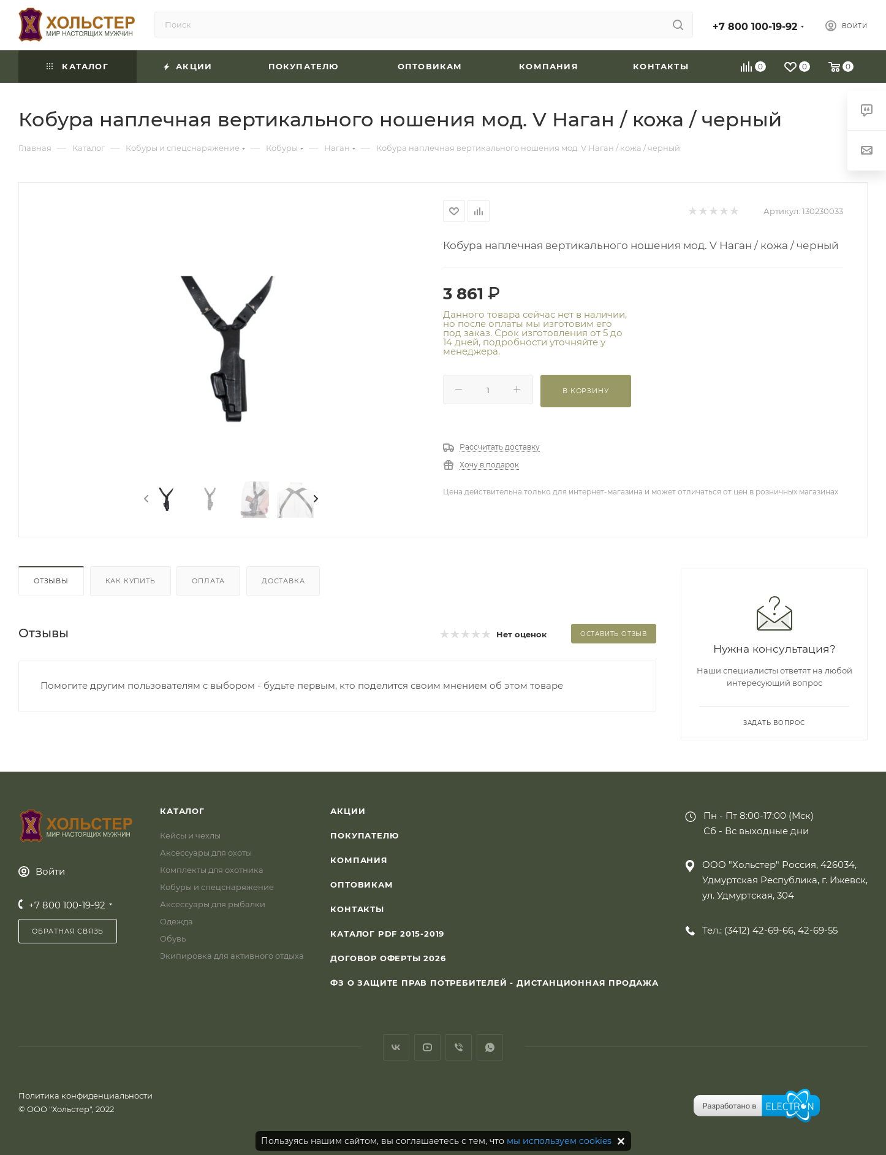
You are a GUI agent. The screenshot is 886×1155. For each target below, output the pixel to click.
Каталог (182, 811)
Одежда (176, 921)
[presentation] (145, 499)
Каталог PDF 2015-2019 (387, 933)
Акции (347, 811)
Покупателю (364, 835)
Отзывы (51, 581)
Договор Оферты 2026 (387, 958)
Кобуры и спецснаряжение (217, 887)
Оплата (208, 581)
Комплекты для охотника (211, 870)
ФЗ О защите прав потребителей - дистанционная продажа (494, 983)
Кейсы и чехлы (190, 835)
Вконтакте (396, 1047)
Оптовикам (361, 884)
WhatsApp (490, 1047)
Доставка (283, 581)
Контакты (357, 909)
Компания (358, 860)
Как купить (130, 581)
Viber (458, 1047)
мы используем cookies (559, 1140)
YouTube (427, 1047)
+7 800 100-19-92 (755, 27)
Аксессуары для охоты (206, 853)
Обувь (173, 938)
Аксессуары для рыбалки (212, 904)
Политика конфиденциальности (85, 1095)
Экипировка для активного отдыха (232, 956)
